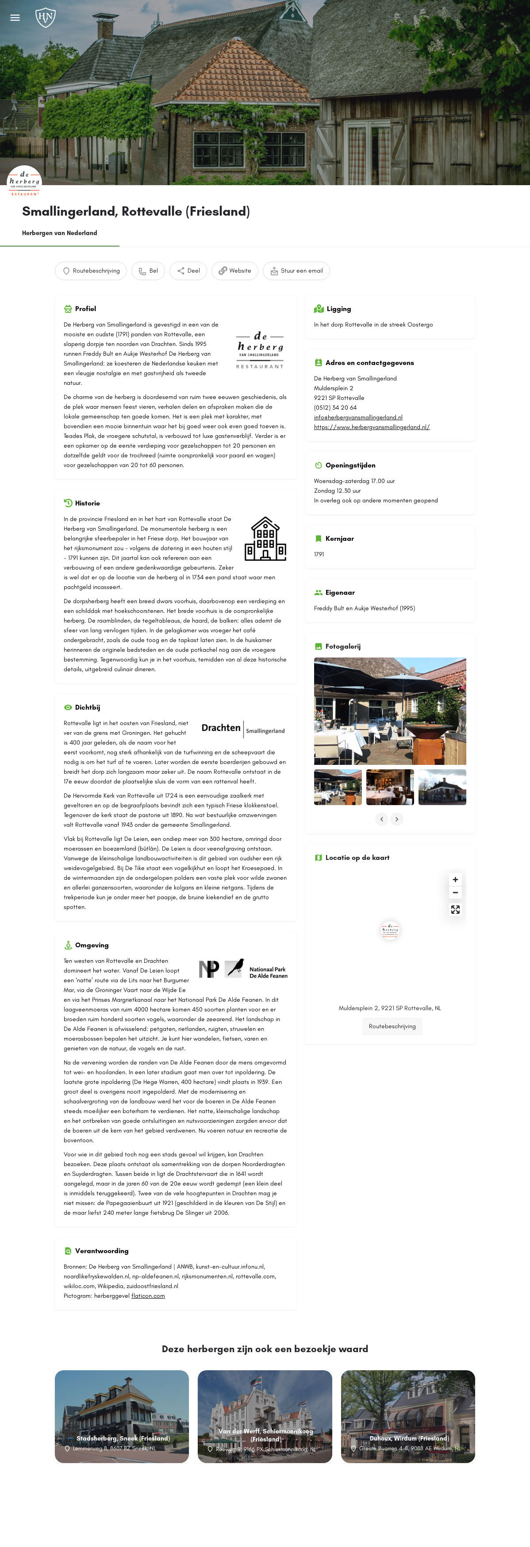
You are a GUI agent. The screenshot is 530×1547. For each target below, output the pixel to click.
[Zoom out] (455, 846)
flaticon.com (148, 1296)
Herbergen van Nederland (59, 233)
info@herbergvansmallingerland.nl (358, 417)
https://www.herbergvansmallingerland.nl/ (372, 427)
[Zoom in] (455, 834)
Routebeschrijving (392, 980)
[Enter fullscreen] (455, 864)
